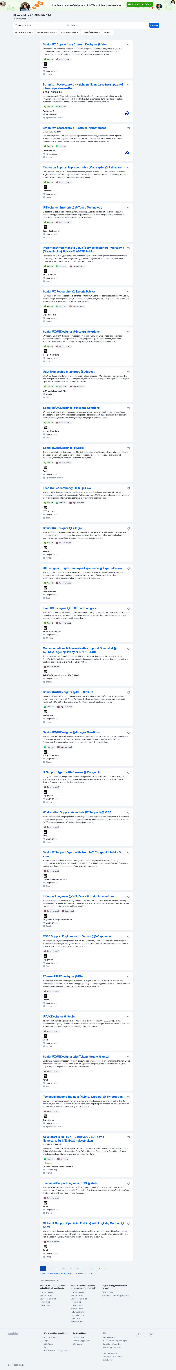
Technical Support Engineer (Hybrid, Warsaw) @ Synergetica (83, 1096)
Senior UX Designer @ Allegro (62, 528)
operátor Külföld (46, 1305)
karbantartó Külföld (78, 1312)
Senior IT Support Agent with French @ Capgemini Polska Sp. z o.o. (83, 854)
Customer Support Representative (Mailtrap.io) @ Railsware (82, 167)
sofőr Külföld (45, 1302)
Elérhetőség (48, 1344)
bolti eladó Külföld (47, 1292)
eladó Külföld (76, 1319)
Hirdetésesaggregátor (81, 1341)
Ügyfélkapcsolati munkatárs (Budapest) (69, 371)
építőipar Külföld (77, 1322)
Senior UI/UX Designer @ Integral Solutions (71, 407)
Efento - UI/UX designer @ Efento (65, 976)
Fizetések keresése (110, 1353)
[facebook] (138, 1334)
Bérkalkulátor (107, 1360)
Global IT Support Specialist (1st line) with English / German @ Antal (83, 1225)
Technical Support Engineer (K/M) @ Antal (70, 1183)
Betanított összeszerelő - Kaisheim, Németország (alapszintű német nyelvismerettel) (83, 86)
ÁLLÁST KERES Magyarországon (115, 1341)
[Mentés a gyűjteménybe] (128, 44)
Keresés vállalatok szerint (112, 1357)
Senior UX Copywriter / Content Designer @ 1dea (75, 44)
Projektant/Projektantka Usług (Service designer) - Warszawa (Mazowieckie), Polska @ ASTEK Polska (83, 249)
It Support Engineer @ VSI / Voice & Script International (79, 896)
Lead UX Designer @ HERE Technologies (69, 608)
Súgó (46, 1341)
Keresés (154, 25)
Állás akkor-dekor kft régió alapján (56, 1350)
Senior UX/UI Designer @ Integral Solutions (71, 331)
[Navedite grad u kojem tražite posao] (91, 25)
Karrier (46, 1347)
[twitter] (145, 1334)
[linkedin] (151, 1334)
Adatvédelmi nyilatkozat (112, 1347)
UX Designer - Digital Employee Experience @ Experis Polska (82, 568)
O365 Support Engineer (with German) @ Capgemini (77, 936)
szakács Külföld (46, 1296)
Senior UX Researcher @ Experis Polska (69, 291)
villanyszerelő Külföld (48, 1299)
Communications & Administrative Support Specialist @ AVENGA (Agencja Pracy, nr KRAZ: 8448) (80, 650)
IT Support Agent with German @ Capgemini (72, 772)
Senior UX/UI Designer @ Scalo (63, 447)
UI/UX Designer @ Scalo (59, 1016)
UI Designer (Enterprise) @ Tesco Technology (72, 207)
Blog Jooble (77, 1344)
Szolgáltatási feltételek (111, 1344)
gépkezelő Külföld (77, 1315)
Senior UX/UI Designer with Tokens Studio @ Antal (76, 1056)
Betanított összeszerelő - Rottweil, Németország (75, 128)
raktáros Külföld (77, 1309)
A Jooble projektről (50, 1337)
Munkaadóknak (79, 1337)
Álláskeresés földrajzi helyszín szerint (116, 1296)
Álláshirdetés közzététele (140, 4)
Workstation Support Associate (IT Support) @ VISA (77, 812)
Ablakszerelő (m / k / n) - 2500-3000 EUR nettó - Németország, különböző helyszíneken (74, 1138)
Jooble (21, 1365)
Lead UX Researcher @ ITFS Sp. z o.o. (67, 488)
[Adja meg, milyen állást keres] (39, 25)
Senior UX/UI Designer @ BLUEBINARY (68, 692)
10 (106, 1268)
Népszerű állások (108, 1292)
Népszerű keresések (50, 1280)
